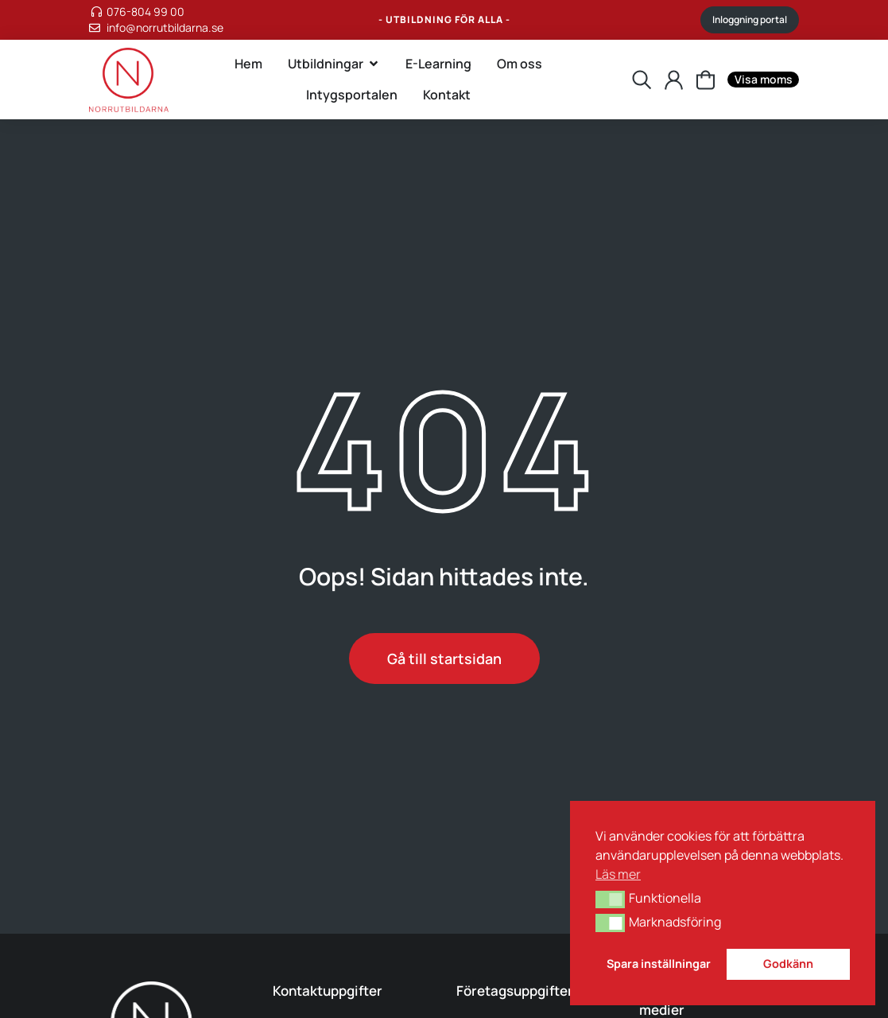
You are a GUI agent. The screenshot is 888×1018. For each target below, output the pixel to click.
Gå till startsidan (444, 658)
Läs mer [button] (618, 874)
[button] (610, 899)
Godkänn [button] (788, 963)
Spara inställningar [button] (659, 963)
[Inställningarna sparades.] (705, 80)
